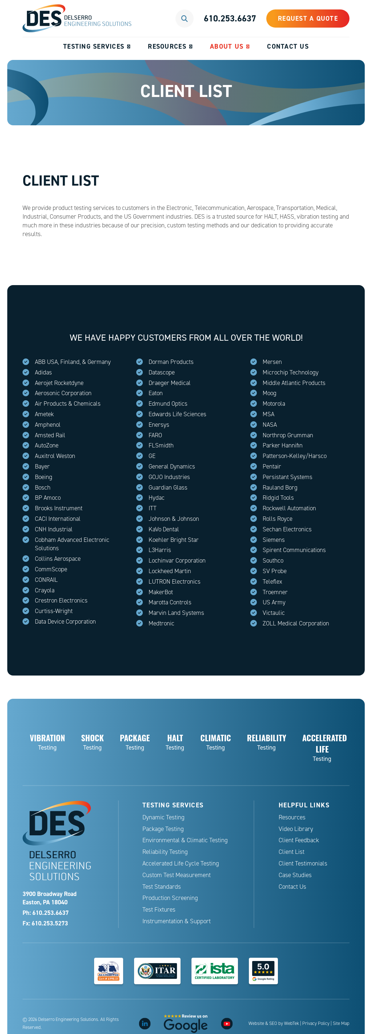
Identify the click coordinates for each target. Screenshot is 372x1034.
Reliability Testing (165, 852)
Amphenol (48, 425)
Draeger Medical (170, 383)
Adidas (43, 372)
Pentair (272, 466)
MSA (268, 414)
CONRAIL (46, 580)
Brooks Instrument (58, 508)
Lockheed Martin (170, 571)
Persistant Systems (287, 477)
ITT (153, 508)
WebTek (291, 1023)
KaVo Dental (164, 529)
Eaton (156, 393)
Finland (70, 362)
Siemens (274, 540)
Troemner (275, 592)
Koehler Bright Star (174, 540)
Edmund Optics (168, 403)
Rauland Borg (280, 487)
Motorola (274, 403)
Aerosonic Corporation (63, 393)
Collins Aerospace (58, 559)
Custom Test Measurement (176, 875)
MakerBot (161, 592)
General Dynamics (172, 466)
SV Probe (275, 571)
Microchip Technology (291, 372)
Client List (291, 852)
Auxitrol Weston (55, 456)
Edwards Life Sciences (177, 414)
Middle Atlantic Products (294, 383)
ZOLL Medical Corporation (296, 623)
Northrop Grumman (288, 435)
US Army (274, 602)
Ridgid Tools (278, 498)
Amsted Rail (50, 435)
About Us (226, 46)
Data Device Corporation (65, 621)
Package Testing (163, 829)
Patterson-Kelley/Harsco (295, 456)
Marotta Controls (170, 602)
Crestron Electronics (61, 600)
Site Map (341, 1023)
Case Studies (295, 875)
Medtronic (161, 623)
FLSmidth (161, 445)
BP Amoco (48, 498)
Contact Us (288, 46)
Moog (269, 393)
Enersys (159, 425)
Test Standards (161, 887)
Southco (273, 560)
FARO (155, 435)
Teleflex (272, 581)
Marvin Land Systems (176, 613)
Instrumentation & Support (176, 921)
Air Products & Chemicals (68, 403)
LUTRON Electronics (175, 581)
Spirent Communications (294, 550)
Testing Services (93, 46)
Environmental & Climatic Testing (185, 840)
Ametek (44, 414)
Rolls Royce (277, 519)
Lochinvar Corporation (177, 560)
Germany (99, 362)
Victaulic (274, 613)
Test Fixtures (158, 909)
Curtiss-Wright (54, 611)
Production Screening (170, 898)
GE (152, 456)
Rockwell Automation (289, 508)
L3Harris (160, 550)
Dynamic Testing (163, 817)
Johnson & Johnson (174, 519)
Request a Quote (308, 18)
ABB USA (46, 362)
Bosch (42, 487)
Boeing (43, 477)
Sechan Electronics (287, 529)
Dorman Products (171, 362)
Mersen (272, 362)
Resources (167, 46)
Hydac (157, 498)
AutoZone (46, 445)
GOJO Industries (169, 477)
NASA (270, 425)
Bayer (42, 466)
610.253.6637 (230, 18)
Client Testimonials (303, 863)
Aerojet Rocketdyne (59, 383)
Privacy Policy (315, 1023)
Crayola (44, 590)
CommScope (51, 569)
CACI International (58, 519)
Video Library (296, 829)
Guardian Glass (168, 487)
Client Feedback (299, 840)
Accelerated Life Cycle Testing (180, 863)
